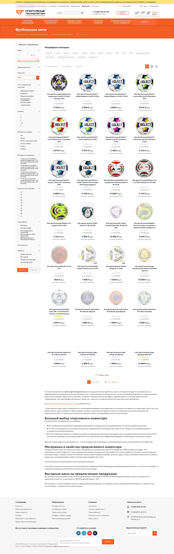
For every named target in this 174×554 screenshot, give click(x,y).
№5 (117, 53)
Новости (18, 506)
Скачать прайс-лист (97, 509)
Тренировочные (142, 53)
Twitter (95, 533)
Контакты (95, 6)
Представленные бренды (25, 522)
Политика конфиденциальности (57, 546)
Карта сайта (93, 519)
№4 (124, 53)
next (118, 382)
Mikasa (109, 53)
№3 (131, 53)
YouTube (89, 533)
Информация (75, 6)
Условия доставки (59, 509)
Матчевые (50, 57)
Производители (63, 6)
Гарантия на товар (59, 512)
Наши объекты (42, 6)
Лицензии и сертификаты (25, 519)
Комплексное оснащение (26, 6)
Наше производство (23, 509)
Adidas (48, 53)
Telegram (84, 533)
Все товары (112, 382)
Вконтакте (78, 533)
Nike (92, 53)
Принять (108, 542)
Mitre (100, 53)
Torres (75, 53)
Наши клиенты (21, 512)
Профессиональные (66, 57)
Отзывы (18, 515)
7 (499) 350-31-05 (100, 12)
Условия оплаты (58, 506)
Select (84, 53)
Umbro (66, 53)
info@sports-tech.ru (99, 14)
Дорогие (81, 57)
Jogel (57, 53)
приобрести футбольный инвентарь (62, 404)
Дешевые (93, 57)
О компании (53, 6)
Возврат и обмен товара (61, 515)
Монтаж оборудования (61, 519)
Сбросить (34, 270)
